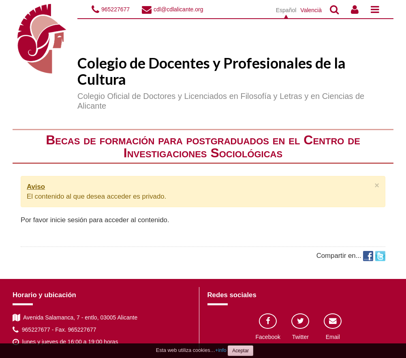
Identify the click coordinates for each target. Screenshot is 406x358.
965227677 (115, 9)
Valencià (311, 10)
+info (221, 350)
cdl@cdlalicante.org (178, 9)
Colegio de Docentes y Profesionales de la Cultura (211, 71)
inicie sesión (68, 220)
